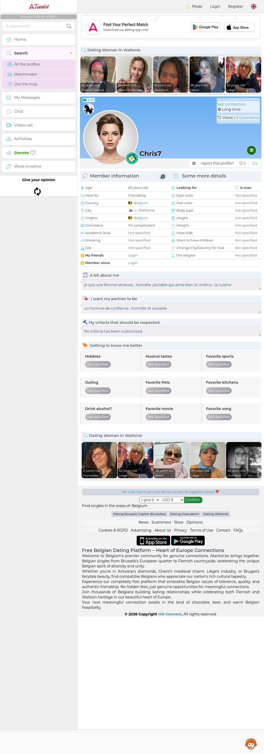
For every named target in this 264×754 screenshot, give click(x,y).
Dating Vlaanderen (184, 651)
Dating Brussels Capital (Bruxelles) (139, 651)
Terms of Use (201, 667)
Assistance (251, 743)
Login (215, 6)
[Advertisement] (170, 27)
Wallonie (146, 210)
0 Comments (247, 117)
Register (235, 6)
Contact (223, 667)
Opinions (194, 659)
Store (179, 659)
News (144, 659)
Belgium (141, 203)
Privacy (180, 667)
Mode (194, 6)
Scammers (161, 659)
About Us (162, 667)
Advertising (141, 667)
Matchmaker (22, 74)
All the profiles (23, 64)
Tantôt (38, 6)
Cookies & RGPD (113, 667)
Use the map (22, 84)
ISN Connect (170, 751)
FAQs (238, 667)
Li (135, 210)
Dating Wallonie (215, 651)
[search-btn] (69, 26)
